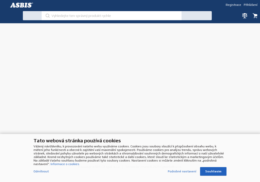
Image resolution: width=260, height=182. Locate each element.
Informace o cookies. (65, 164)
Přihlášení (250, 5)
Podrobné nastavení (182, 171)
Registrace (233, 5)
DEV (23, 5)
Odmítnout (41, 171)
